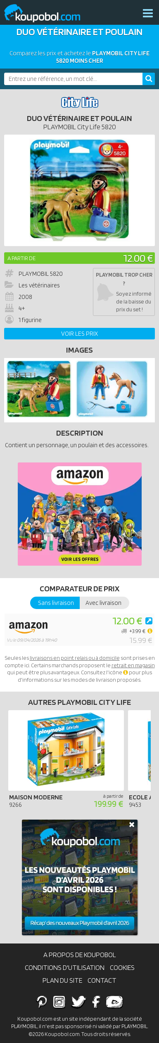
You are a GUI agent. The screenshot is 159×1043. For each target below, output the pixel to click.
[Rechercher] (148, 79)
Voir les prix (79, 333)
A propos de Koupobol (79, 955)
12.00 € (138, 257)
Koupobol (47, 13)
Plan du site (62, 980)
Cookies (122, 967)
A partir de (21, 258)
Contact (102, 980)
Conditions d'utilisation (64, 967)
